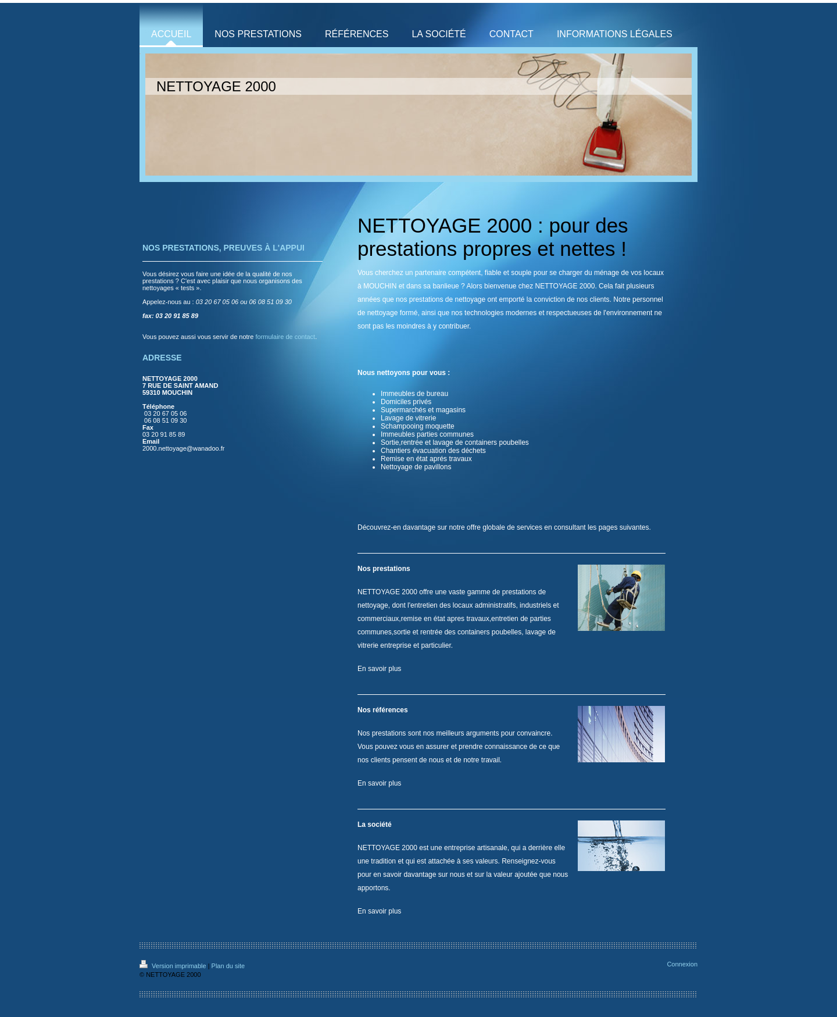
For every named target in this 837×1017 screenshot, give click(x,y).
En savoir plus (379, 669)
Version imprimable (174, 965)
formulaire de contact (285, 336)
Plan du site (228, 965)
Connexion (682, 964)
